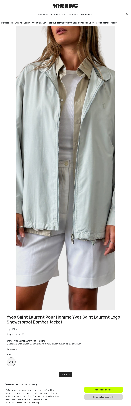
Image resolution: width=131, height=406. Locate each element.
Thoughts (74, 14)
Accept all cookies (103, 389)
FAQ (64, 14)
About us (55, 14)
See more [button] (12, 349)
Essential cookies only (103, 397)
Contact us (86, 14)
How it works (42, 14)
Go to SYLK (65, 374)
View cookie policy (27, 402)
